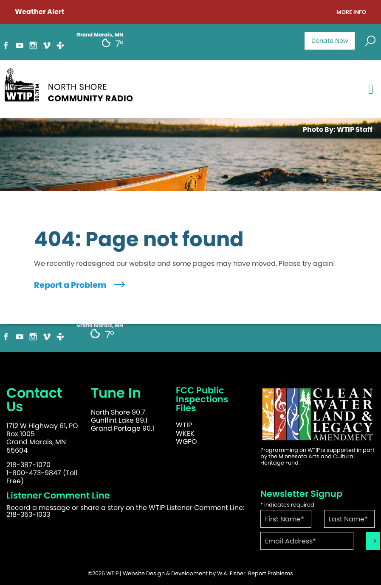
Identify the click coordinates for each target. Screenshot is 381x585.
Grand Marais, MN (99, 34)
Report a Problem (80, 285)
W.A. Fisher (231, 573)
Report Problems (270, 573)
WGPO (186, 441)
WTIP (184, 425)
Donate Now (329, 40)
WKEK (185, 433)
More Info (351, 12)
